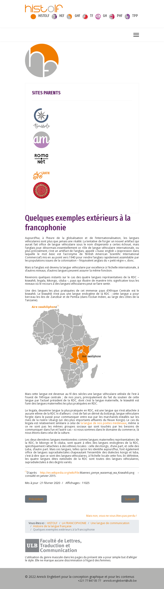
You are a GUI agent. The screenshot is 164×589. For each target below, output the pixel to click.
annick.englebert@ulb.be (120, 581)
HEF (61, 16)
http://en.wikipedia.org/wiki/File (59, 473)
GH (105, 16)
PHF (119, 16)
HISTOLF (43, 16)
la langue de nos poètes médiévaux (104, 423)
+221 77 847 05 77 (89, 581)
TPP (135, 16)
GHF (77, 16)
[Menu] (136, 34)
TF (91, 16)
